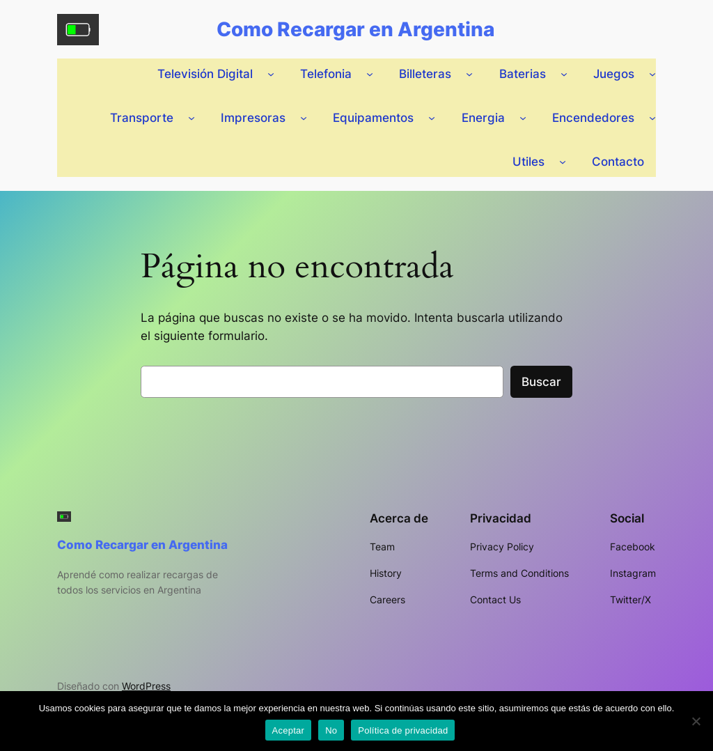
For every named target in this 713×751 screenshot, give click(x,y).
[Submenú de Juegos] (652, 73)
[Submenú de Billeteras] (469, 73)
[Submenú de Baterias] (564, 73)
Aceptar (288, 730)
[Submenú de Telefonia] (369, 73)
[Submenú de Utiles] (562, 161)
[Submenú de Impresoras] (303, 117)
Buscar (541, 382)
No (331, 730)
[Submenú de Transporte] (191, 117)
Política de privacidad (403, 730)
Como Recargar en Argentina (355, 29)
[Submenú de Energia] (522, 117)
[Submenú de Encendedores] (652, 117)
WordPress (146, 686)
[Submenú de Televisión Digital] (270, 73)
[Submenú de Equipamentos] (431, 117)
